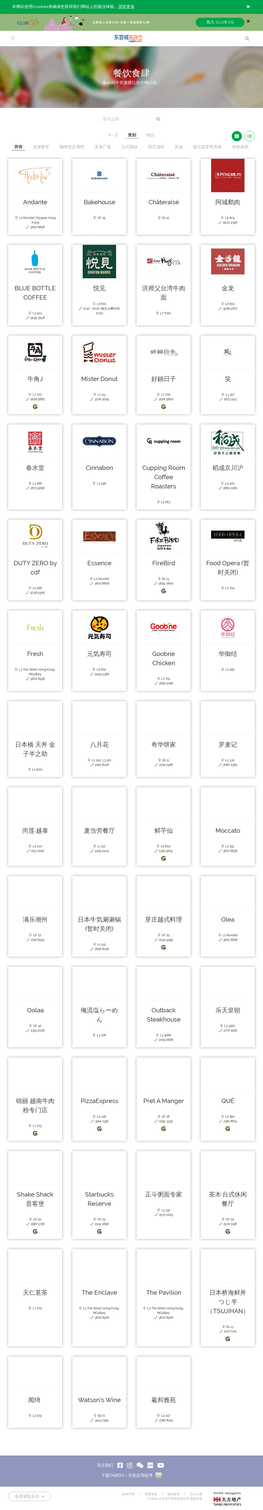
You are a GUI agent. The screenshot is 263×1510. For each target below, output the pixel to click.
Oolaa (35, 1010)
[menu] (13, 38)
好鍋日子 (163, 379)
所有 (18, 146)
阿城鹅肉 (227, 202)
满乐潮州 (35, 919)
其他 (179, 146)
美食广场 (103, 146)
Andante (35, 202)
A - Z (113, 135)
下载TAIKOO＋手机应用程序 (131, 1475)
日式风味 (129, 146)
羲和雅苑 (163, 1400)
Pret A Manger (163, 1101)
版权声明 (128, 1494)
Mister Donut (99, 379)
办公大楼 (196, 1494)
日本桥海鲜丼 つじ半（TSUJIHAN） (228, 1302)
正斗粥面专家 (163, 1194)
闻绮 (35, 1400)
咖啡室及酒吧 (72, 146)
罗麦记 (228, 744)
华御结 (228, 653)
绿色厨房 (240, 146)
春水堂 (35, 467)
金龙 (228, 288)
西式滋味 (156, 146)
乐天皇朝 (227, 1010)
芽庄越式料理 (163, 919)
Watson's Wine (99, 1400)
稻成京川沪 (227, 467)
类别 (132, 135)
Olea (227, 919)
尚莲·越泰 (35, 830)
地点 (150, 135)
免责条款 (151, 1494)
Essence (99, 563)
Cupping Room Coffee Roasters (163, 477)
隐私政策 (173, 1494)
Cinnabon (99, 467)
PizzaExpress (99, 1101)
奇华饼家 (163, 744)
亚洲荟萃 (41, 146)
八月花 (99, 744)
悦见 (99, 288)
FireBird (163, 563)
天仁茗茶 (35, 1292)
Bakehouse (99, 202)
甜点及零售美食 (207, 146)
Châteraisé (163, 202)
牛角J (35, 379)
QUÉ (227, 1101)
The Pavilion (163, 1292)
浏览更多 (126, 7)
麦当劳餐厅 (99, 830)
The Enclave (99, 1292)
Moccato (227, 830)
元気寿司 (99, 653)
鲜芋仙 (163, 830)
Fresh (35, 653)
